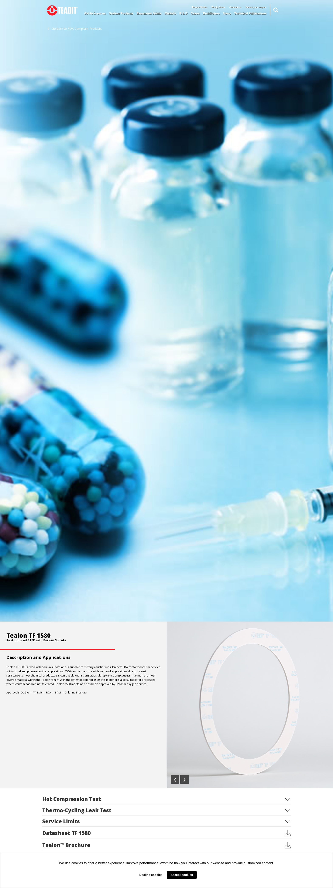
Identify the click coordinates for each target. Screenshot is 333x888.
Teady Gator (218, 7)
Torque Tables (199, 7)
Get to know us (95, 13)
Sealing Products (121, 13)
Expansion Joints (149, 13)
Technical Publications (250, 13)
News (227, 13)
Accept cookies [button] (182, 875)
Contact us (235, 7)
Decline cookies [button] (150, 875)
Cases (195, 13)
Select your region (256, 7)
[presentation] (175, 779)
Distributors (211, 13)
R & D (183, 13)
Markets (170, 13)
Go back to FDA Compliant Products (75, 29)
